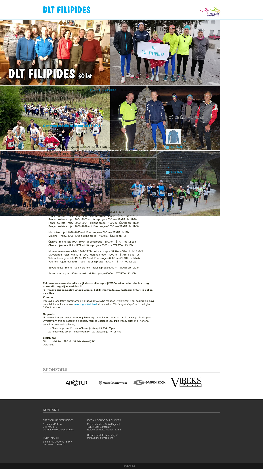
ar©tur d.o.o (129, 466)
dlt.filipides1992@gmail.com (58, 429)
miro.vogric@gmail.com (100, 438)
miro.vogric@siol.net (85, 304)
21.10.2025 (176, 172)
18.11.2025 (176, 147)
